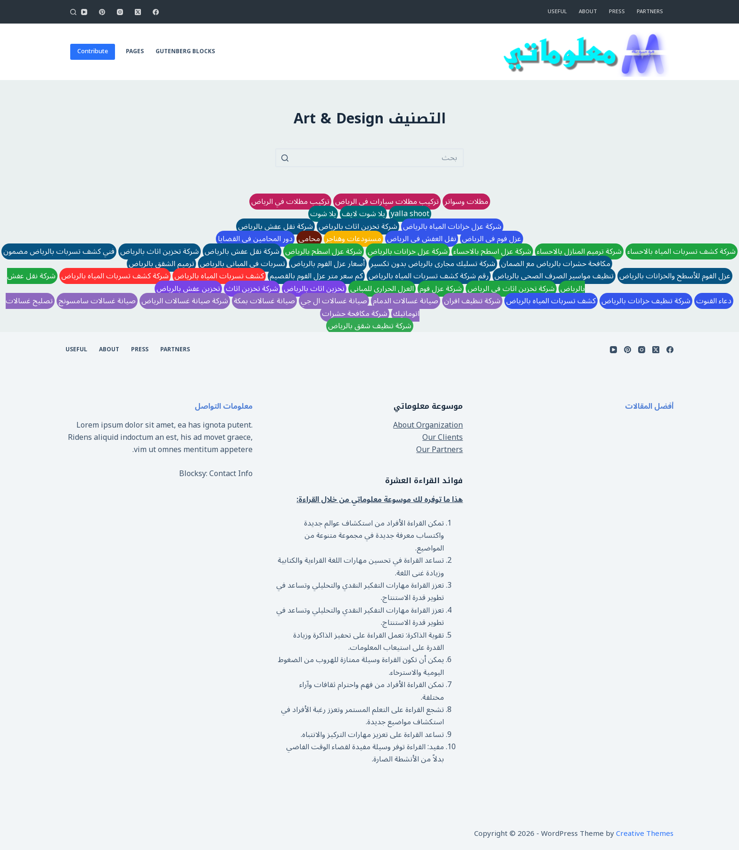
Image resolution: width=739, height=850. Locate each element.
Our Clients (442, 437)
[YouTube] (84, 12)
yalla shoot (410, 214)
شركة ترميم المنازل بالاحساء (579, 251)
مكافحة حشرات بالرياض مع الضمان (555, 264)
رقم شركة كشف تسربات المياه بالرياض (429, 276)
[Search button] (284, 157)
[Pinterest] (102, 12)
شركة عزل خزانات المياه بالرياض (452, 227)
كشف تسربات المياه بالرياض (219, 276)
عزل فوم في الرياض (491, 239)
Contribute (92, 51)
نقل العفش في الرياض (421, 239)
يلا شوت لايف (363, 214)
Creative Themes (644, 833)
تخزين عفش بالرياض (188, 289)
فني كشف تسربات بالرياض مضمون (58, 251)
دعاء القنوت (713, 301)
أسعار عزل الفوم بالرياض (328, 264)
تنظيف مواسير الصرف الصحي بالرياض (554, 276)
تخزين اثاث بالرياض (314, 289)
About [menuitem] (588, 11)
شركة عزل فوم (441, 289)
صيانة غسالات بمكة (264, 301)
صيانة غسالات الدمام (405, 301)
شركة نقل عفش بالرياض (275, 227)
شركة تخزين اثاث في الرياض (511, 289)
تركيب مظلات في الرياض (290, 202)
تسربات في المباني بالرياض (242, 264)
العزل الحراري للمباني (382, 289)
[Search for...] (369, 157)
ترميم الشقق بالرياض (161, 264)
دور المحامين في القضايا (255, 239)
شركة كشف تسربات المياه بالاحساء (681, 251)
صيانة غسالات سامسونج (97, 301)
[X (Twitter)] (138, 12)
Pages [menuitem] (135, 51)
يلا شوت (323, 214)
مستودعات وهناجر (353, 239)
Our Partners (439, 450)
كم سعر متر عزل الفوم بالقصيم (316, 276)
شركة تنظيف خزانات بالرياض (645, 301)
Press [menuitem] (617, 11)
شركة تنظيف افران (472, 301)
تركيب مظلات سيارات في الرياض (387, 202)
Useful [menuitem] (557, 11)
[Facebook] (156, 12)
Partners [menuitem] (650, 11)
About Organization (428, 425)
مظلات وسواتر (466, 202)
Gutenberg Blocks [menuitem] (185, 51)
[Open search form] (73, 12)
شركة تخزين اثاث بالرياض (358, 227)
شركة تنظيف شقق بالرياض (369, 326)
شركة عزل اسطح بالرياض (323, 251)
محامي (309, 239)
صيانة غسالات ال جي (334, 301)
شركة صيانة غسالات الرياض (185, 301)
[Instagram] (120, 12)
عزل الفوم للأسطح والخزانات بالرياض (674, 276)
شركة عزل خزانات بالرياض (408, 251)
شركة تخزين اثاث (252, 289)
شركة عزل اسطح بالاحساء (492, 251)
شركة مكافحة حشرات (354, 314)
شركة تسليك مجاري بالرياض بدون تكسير (433, 264)
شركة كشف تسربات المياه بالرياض (115, 276)
